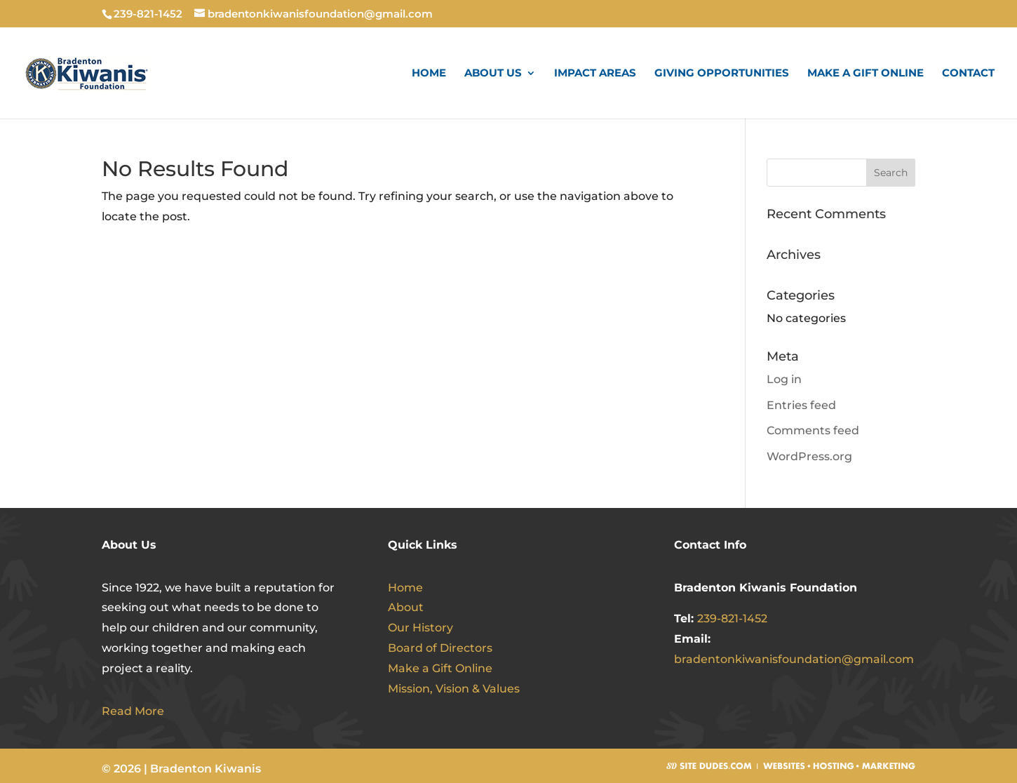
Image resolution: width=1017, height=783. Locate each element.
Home (429, 73)
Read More (133, 711)
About (406, 607)
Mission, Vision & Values (454, 688)
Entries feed (801, 405)
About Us (493, 73)
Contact (968, 73)
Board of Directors (440, 648)
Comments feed (813, 430)
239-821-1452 (732, 618)
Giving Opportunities (721, 73)
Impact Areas (595, 73)
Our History (420, 627)
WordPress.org (809, 456)
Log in (784, 379)
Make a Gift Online (865, 73)
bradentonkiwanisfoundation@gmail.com (794, 659)
